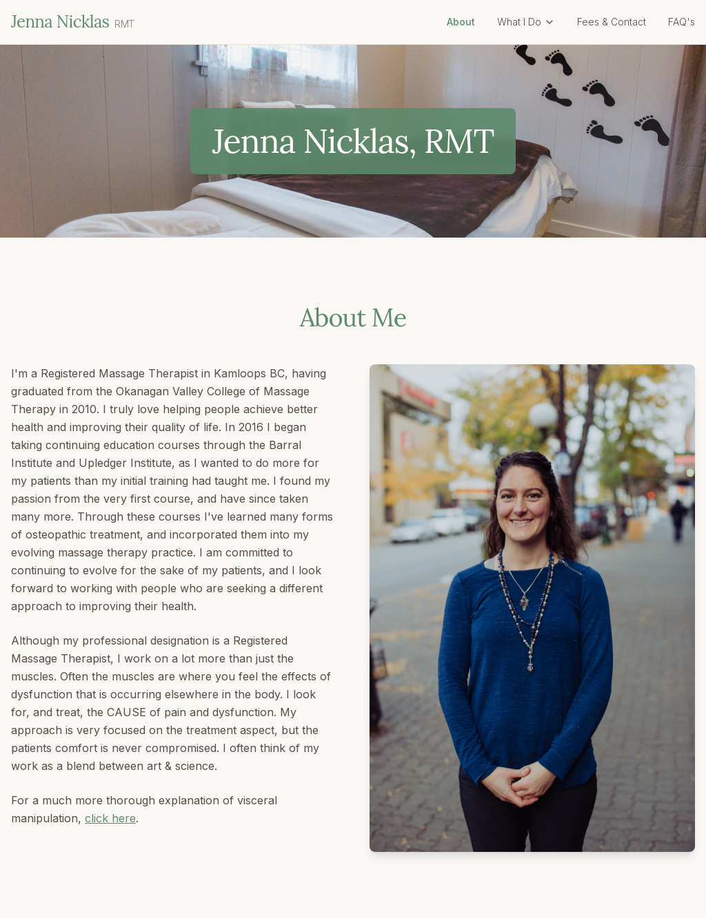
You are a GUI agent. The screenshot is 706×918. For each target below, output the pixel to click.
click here (110, 818)
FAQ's (681, 22)
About (461, 22)
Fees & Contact (611, 22)
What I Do (526, 22)
